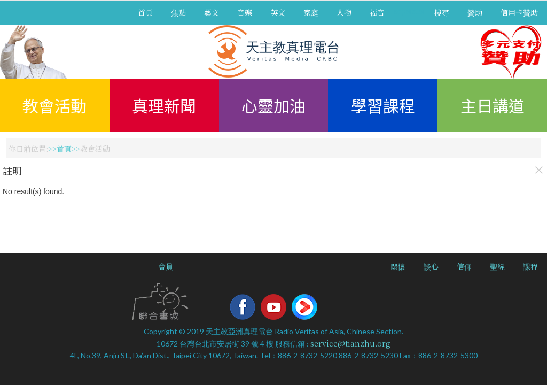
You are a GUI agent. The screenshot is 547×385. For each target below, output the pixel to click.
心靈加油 (273, 105)
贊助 (474, 12)
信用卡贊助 (519, 12)
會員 (165, 266)
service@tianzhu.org (350, 343)
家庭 (310, 12)
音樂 (244, 12)
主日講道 (492, 105)
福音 (377, 12)
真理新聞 (164, 105)
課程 (530, 266)
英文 (277, 12)
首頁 (145, 12)
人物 (344, 12)
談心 (431, 266)
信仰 (464, 266)
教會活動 (54, 105)
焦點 (178, 12)
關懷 (397, 266)
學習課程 (383, 105)
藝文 (211, 12)
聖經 (497, 266)
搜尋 (441, 12)
